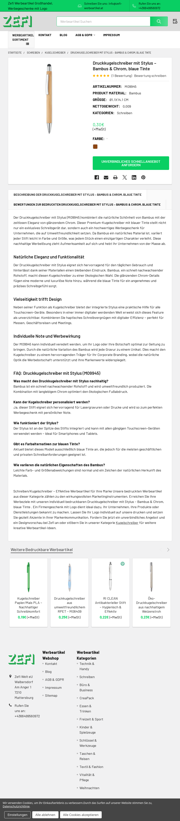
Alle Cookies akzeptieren (81, 815)
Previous (161, 554)
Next (168, 554)
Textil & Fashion (91, 771)
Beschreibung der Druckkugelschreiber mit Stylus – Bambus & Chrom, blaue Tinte (78, 198)
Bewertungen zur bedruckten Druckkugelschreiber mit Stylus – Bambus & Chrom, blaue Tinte (87, 208)
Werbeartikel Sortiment (23, 41)
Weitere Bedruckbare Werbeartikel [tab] (42, 553)
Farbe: (100, 143)
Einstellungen (17, 815)
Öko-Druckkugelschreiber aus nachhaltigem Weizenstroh (151, 609)
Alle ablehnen (45, 815)
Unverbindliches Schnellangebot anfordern (130, 167)
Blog (63, 39)
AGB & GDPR (85, 39)
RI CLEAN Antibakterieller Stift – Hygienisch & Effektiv (110, 609)
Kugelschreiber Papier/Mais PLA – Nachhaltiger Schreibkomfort (28, 609)
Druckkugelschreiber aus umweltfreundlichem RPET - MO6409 (69, 609)
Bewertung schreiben (150, 79)
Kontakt (45, 39)
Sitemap (51, 699)
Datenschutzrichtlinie (16, 806)
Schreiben (87, 681)
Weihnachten (89, 792)
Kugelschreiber (127, 526)
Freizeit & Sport (91, 723)
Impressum (111, 39)
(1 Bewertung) (122, 79)
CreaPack (87, 702)
